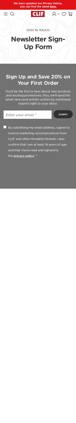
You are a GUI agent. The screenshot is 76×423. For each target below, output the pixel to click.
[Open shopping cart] (70, 14)
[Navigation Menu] (5, 14)
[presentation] (38, 171)
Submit (63, 114)
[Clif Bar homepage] (38, 14)
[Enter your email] (27, 114)
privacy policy (24, 156)
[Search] (12, 14)
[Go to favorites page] (63, 14)
